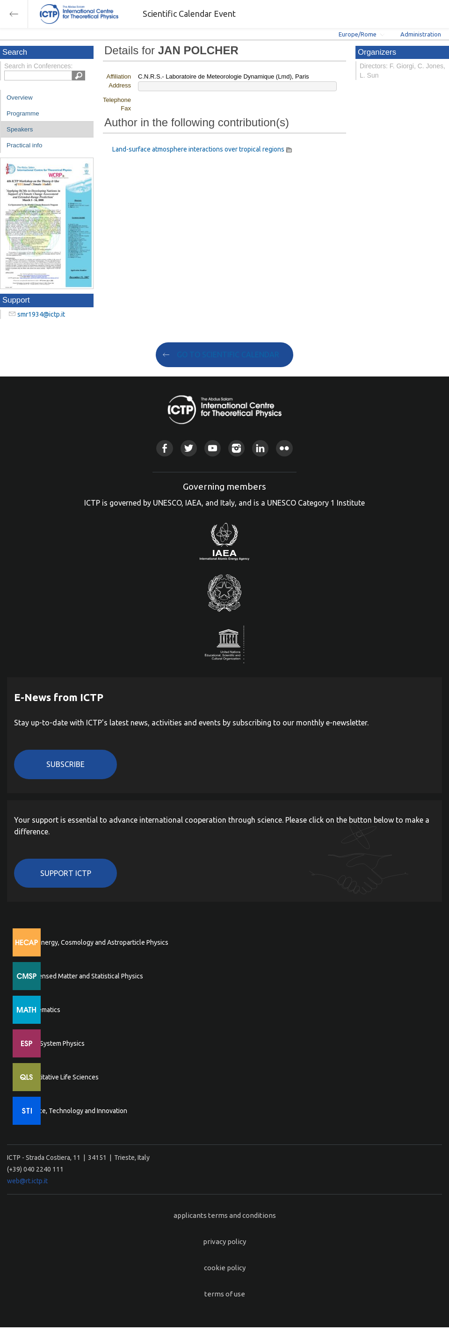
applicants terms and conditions (225, 1215)
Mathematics (41, 1009)
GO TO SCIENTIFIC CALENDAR (228, 354)
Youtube (212, 448)
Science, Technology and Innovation (75, 1111)
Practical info (24, 145)
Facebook (164, 448)
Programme (23, 113)
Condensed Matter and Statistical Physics (83, 976)
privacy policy (224, 1241)
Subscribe (65, 764)
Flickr (284, 448)
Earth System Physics (54, 1043)
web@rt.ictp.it (27, 1181)
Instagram (236, 448)
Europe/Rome (358, 34)
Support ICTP (65, 873)
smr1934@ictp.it (41, 314)
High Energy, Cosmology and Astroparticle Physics (95, 942)
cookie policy (225, 1268)
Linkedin (260, 448)
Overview (20, 97)
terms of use (224, 1294)
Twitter (189, 448)
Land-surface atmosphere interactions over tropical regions (198, 149)
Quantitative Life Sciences (61, 1077)
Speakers (20, 129)
